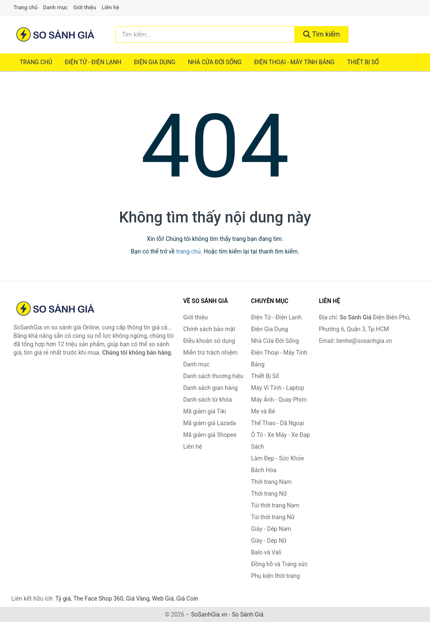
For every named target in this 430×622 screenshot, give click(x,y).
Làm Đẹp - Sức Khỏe (277, 458)
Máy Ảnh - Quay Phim (279, 399)
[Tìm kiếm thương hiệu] (205, 34)
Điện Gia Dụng (154, 62)
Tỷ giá (63, 598)
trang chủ (188, 251)
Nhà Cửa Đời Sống (214, 62)
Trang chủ (25, 7)
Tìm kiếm (321, 34)
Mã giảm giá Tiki (204, 411)
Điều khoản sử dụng (209, 340)
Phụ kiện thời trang (275, 575)
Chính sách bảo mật (209, 329)
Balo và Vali (266, 552)
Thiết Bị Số (363, 62)
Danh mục (55, 7)
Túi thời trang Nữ (273, 517)
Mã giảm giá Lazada (209, 423)
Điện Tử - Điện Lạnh (93, 62)
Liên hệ (110, 7)
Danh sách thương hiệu (213, 376)
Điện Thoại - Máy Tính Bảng (294, 62)
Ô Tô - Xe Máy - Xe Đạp (280, 434)
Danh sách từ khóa (207, 399)
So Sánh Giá (247, 614)
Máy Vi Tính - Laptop (277, 387)
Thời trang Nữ (269, 493)
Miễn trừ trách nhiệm (210, 352)
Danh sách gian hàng (210, 387)
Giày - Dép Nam (271, 528)
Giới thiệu (84, 7)
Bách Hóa (263, 470)
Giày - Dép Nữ (269, 540)
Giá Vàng (137, 598)
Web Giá (163, 598)
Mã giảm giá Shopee (209, 434)
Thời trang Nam (271, 481)
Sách (257, 446)
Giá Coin (187, 598)
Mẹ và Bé (263, 411)
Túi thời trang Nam (275, 505)
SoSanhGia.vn (209, 614)
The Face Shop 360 (98, 598)
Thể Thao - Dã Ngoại (277, 423)
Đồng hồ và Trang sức (279, 564)
